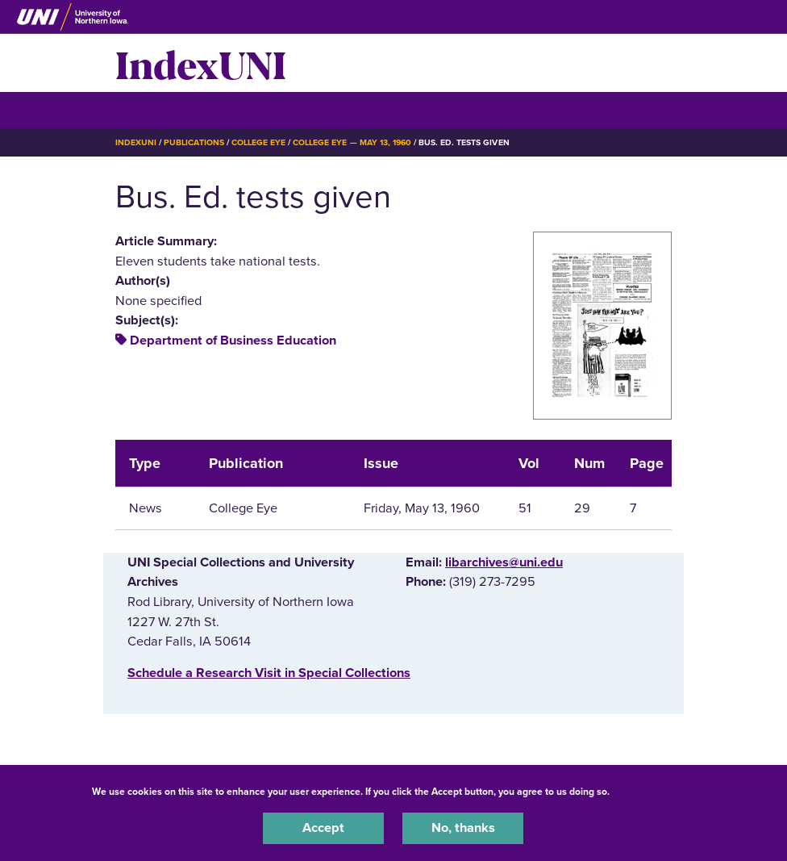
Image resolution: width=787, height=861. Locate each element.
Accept (323, 828)
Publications (193, 142)
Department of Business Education (233, 340)
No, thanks (463, 828)
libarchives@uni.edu (504, 562)
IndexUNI (200, 63)
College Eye (258, 142)
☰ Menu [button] (144, 109)
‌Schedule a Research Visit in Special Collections (268, 673)
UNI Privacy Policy (654, 791)
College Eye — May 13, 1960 (352, 142)
